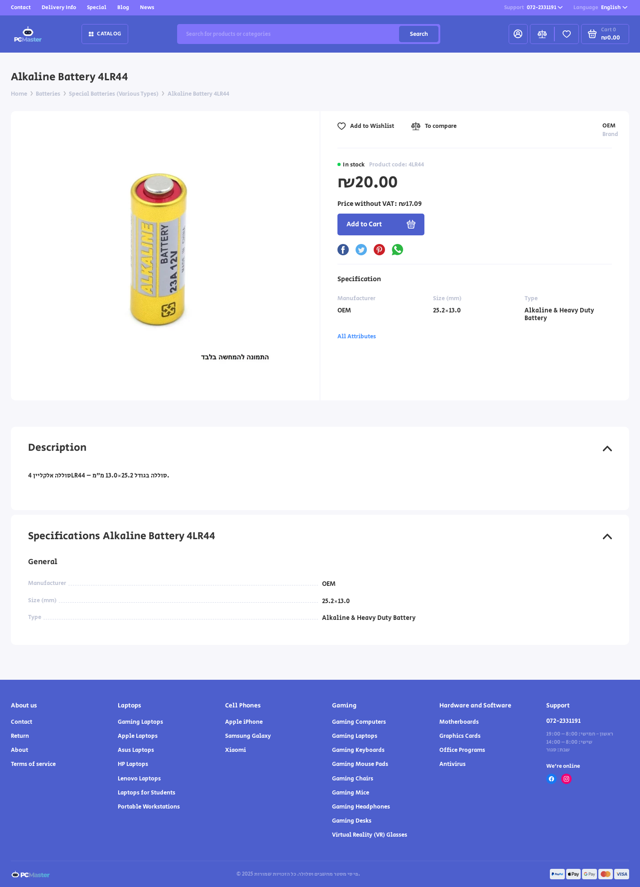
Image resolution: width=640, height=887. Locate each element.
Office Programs (462, 750)
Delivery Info (59, 7)
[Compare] (542, 34)
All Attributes (356, 336)
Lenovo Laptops (139, 778)
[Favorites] (566, 34)
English (600, 7)
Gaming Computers (359, 721)
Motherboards (459, 721)
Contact (21, 7)
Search (419, 34)
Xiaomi (235, 750)
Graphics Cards (460, 736)
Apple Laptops (138, 736)
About (19, 750)
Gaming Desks (351, 820)
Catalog (105, 33)
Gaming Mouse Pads (360, 764)
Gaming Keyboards (358, 750)
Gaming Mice (350, 792)
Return (20, 736)
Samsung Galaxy (248, 736)
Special (96, 7)
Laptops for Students (146, 792)
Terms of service (33, 764)
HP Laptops (133, 764)
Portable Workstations (149, 806)
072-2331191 (533, 7)
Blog (123, 7)
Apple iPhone (244, 721)
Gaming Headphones (361, 806)
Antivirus (452, 764)
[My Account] (518, 34)
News (147, 7)
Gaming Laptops (140, 721)
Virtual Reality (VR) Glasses (369, 834)
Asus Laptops (136, 750)
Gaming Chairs (352, 778)
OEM (609, 125)
